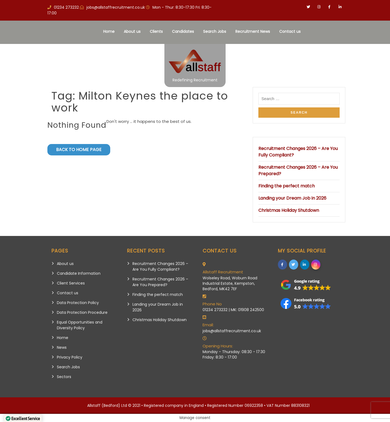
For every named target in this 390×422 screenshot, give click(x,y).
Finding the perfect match (286, 186)
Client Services (71, 283)
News (62, 347)
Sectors (64, 376)
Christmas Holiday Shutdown (288, 210)
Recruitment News (252, 31)
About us (132, 31)
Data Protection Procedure (82, 312)
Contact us (290, 31)
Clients (156, 31)
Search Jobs (214, 31)
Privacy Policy (69, 357)
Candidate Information (78, 273)
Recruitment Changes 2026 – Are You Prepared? (160, 281)
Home (109, 31)
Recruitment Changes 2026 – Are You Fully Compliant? (160, 266)
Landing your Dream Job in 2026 (292, 198)
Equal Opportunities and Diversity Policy (79, 325)
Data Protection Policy (78, 302)
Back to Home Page (79, 149)
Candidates (183, 31)
